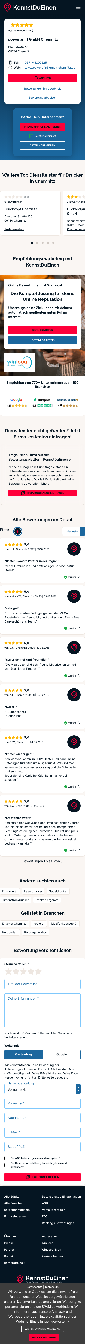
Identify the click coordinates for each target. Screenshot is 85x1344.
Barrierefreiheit (14, 1262)
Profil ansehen (19, 229)
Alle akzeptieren (44, 1337)
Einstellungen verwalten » (49, 1321)
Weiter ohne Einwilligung (42, 1328)
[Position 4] (48, 243)
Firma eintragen (15, 1216)
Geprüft (72, 577)
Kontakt (9, 1256)
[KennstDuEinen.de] (30, 7)
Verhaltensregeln (15, 1037)
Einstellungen (71, 1196)
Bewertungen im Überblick (42, 88)
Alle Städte (11, 1196)
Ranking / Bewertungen (58, 1223)
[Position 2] (37, 243)
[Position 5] (53, 243)
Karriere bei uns (52, 1256)
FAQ (45, 1216)
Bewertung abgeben (42, 97)
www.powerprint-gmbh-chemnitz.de (50, 67)
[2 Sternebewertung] (16, 971)
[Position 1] (32, 243)
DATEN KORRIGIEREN (42, 145)
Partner (9, 1249)
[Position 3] (43, 243)
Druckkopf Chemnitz (20, 209)
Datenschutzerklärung (28, 1163)
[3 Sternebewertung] (23, 971)
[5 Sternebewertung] (38, 971)
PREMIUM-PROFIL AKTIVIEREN (42, 126)
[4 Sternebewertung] (31, 971)
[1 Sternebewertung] (8, 971)
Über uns (10, 1236)
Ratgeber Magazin (17, 1209)
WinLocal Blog (51, 1249)
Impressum (49, 1236)
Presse (9, 1243)
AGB (17, 1158)
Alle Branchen (13, 1203)
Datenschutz (50, 1196)
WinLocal (47, 1243)
